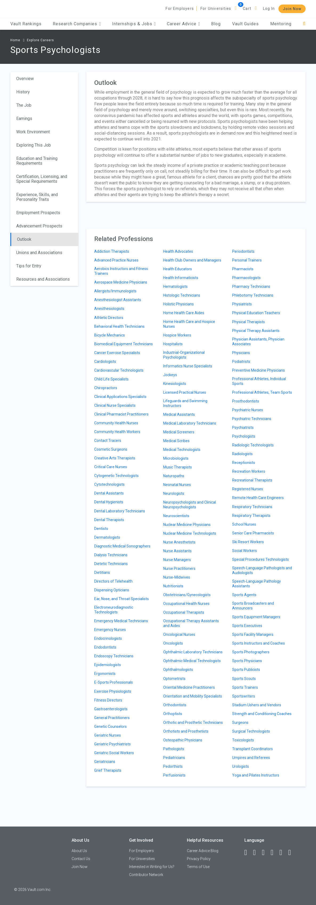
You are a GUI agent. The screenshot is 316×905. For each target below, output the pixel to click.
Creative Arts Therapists (114, 458)
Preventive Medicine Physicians (258, 370)
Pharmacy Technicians (251, 286)
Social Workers (244, 551)
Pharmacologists (246, 278)
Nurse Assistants (177, 551)
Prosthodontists (245, 401)
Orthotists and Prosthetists (185, 731)
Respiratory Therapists (251, 515)
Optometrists (174, 678)
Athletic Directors (108, 317)
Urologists (240, 766)
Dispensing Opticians (111, 590)
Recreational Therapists (252, 480)
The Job (23, 105)
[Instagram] (274, 853)
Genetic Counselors (110, 726)
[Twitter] (265, 853)
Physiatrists (242, 304)
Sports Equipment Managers (256, 617)
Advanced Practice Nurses (116, 260)
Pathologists (173, 749)
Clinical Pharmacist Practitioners (121, 414)
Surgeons (240, 722)
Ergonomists (105, 673)
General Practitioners (112, 718)
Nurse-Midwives (176, 577)
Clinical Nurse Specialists (115, 405)
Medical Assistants (179, 414)
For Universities (215, 8)
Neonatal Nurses (177, 485)
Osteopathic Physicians (182, 740)
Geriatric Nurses (107, 735)
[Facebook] (248, 853)
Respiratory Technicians (252, 507)
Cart (247, 8)
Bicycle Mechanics (109, 335)
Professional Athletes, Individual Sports (259, 381)
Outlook (24, 239)
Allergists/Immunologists (115, 291)
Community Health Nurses (116, 423)
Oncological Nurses (179, 634)
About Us (79, 851)
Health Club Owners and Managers (192, 260)
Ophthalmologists (178, 669)
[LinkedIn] (257, 853)
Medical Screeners (178, 432)
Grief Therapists (107, 770)
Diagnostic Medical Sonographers (122, 546)
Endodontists (105, 647)
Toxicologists (243, 740)
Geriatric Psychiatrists (112, 744)
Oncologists (173, 643)
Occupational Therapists (183, 612)
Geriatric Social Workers (114, 753)
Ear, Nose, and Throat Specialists (121, 599)
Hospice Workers (177, 335)
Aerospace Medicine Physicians (120, 282)
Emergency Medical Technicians (121, 621)
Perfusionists (174, 775)
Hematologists (175, 286)
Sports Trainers (245, 687)
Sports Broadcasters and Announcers (253, 605)
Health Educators (177, 269)
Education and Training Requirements (37, 161)
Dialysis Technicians (111, 555)
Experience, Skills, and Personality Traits (37, 197)
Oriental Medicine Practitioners (189, 687)
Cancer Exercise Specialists (117, 353)
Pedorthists (173, 766)
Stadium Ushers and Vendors (256, 705)
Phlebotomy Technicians (252, 295)
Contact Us (81, 859)
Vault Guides (245, 23)
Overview (25, 78)
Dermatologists (107, 537)
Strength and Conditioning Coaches (262, 714)
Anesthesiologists (109, 308)
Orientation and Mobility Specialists (192, 696)
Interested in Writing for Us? (151, 867)
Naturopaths (173, 476)
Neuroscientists (176, 516)
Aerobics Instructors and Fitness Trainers (121, 271)
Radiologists (242, 454)
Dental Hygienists (108, 502)
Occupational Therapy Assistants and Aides (191, 623)
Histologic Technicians (181, 295)
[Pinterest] (283, 853)
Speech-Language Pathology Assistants (256, 583)
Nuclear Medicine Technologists (189, 533)
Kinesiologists (174, 383)
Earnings (24, 118)
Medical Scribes (176, 441)
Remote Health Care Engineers (258, 498)
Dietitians (102, 572)
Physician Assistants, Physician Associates (258, 341)
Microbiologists (175, 458)
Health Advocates (178, 251)
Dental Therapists (109, 520)
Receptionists (243, 462)
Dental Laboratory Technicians (119, 511)
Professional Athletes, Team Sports (262, 392)
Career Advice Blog (202, 851)
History (23, 91)
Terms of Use (198, 867)
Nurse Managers (177, 560)
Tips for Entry (28, 265)
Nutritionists (173, 586)
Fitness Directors (108, 700)
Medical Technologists (181, 449)
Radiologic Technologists (253, 445)
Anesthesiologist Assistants (117, 300)
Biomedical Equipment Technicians (123, 344)
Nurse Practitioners (179, 568)
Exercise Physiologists (112, 691)
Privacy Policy (199, 859)
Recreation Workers (248, 471)
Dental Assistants (109, 493)
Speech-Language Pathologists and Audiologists (262, 570)
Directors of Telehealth (113, 581)
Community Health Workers (117, 432)
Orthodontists (174, 705)
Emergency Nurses (110, 630)
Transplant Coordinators (252, 749)
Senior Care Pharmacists (253, 533)
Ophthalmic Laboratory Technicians (193, 652)
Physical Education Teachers (256, 313)
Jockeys (170, 375)
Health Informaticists (180, 278)
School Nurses (244, 524)
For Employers (180, 8)
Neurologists (173, 493)
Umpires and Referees (251, 757)
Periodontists (243, 251)
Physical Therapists (248, 322)
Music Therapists (177, 467)
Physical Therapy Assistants (256, 331)
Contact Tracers (107, 440)
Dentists (101, 528)
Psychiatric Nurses (247, 410)
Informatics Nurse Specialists (187, 366)
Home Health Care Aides (183, 313)
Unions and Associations (39, 252)
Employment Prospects (38, 212)
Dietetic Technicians (111, 564)
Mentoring (281, 23)
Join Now (292, 9)
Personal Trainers (247, 260)
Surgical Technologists (251, 731)
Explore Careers (40, 40)
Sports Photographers (250, 652)
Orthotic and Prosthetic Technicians (193, 722)
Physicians (241, 353)
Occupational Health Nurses (186, 603)
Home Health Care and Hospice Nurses (189, 324)
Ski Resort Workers (248, 542)
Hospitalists (173, 344)
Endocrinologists (108, 638)
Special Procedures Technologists (260, 559)
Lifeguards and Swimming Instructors (185, 403)
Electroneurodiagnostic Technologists (113, 609)
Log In (269, 8)
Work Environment (33, 131)
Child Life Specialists (111, 379)
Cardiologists (105, 361)
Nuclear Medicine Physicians (187, 524)
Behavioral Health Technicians (119, 326)
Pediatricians (174, 757)
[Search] (304, 23)
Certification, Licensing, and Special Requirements (41, 179)
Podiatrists (241, 361)
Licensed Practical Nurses (184, 392)
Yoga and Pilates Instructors (255, 775)
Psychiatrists (243, 427)
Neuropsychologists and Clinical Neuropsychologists (189, 504)
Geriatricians (104, 761)
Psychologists (243, 436)
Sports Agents (244, 595)
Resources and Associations (43, 279)
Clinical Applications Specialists (120, 397)
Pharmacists (242, 269)
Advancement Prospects (39, 226)
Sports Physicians (247, 661)
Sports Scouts (244, 678)
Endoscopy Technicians (113, 656)
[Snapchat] (292, 853)
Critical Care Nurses (110, 467)
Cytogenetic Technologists (116, 476)
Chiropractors (105, 388)
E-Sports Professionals (113, 682)
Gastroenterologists (111, 709)
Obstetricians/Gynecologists (187, 595)
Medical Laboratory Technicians (189, 423)
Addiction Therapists (111, 251)
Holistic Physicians (178, 304)
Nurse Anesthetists (179, 542)
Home (15, 40)
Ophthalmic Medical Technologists (192, 661)
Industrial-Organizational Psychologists (184, 354)
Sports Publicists (246, 669)
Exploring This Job (33, 145)
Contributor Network (146, 875)
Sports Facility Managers (252, 634)
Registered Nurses (247, 489)
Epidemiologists (107, 665)
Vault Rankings (26, 23)
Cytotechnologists (109, 484)
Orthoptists (172, 714)
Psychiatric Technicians (251, 419)
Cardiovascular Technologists (118, 370)
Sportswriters (243, 696)
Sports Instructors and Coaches (258, 643)
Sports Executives (247, 626)
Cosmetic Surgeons (110, 449)
